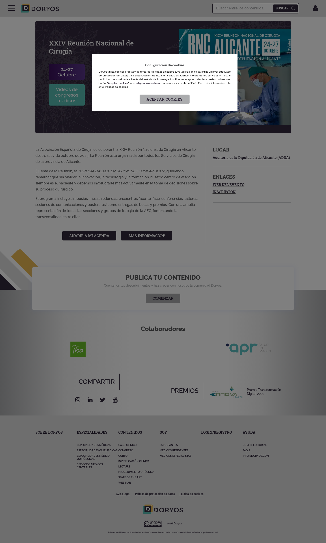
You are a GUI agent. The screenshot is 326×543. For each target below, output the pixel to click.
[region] (164, 82)
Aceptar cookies (165, 99)
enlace (192, 83)
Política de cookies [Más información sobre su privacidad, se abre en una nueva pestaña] (116, 87)
